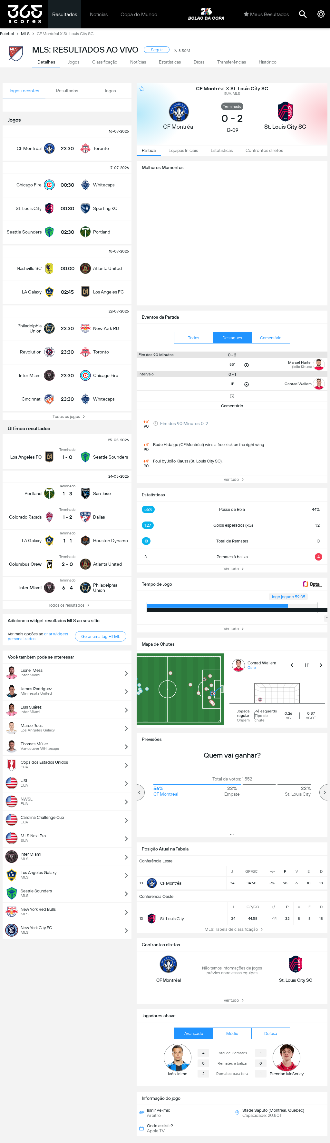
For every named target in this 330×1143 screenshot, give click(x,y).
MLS (29, 33)
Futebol (10, 33)
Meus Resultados (266, 14)
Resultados (64, 14)
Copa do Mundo (139, 14)
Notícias (99, 14)
